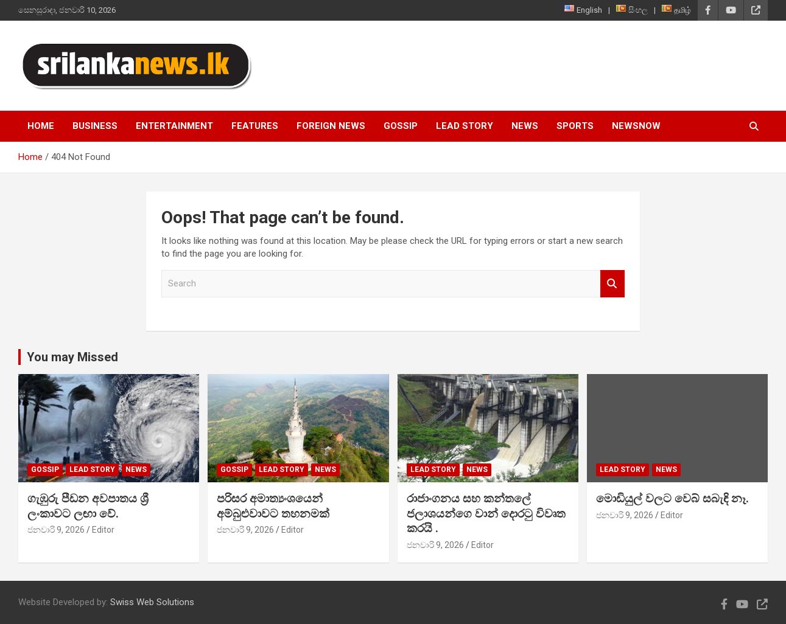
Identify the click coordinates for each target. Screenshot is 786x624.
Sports (575, 125)
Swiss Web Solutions (152, 602)
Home (40, 125)
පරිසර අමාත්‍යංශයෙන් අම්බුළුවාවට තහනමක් (273, 506)
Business (95, 125)
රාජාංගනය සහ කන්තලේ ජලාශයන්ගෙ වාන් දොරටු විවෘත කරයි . (486, 513)
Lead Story (464, 125)
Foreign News (331, 125)
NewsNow (636, 125)
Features (254, 125)
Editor (103, 530)
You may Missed (72, 357)
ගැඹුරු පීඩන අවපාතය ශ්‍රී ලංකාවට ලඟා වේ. (88, 506)
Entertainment (174, 125)
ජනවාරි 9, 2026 (56, 530)
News (524, 125)
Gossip (401, 125)
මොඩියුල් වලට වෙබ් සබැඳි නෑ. (672, 498)
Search (612, 283)
